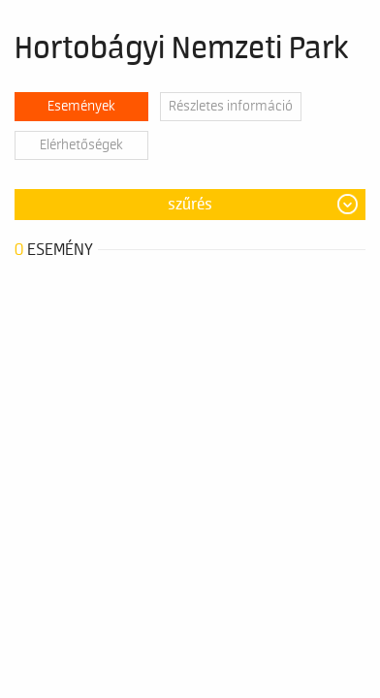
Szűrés (190, 204)
